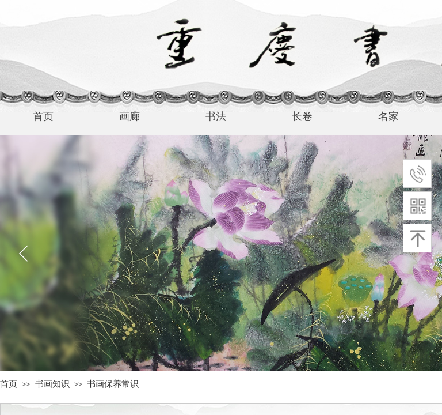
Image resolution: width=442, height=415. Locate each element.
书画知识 (52, 383)
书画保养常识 (113, 383)
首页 (8, 383)
